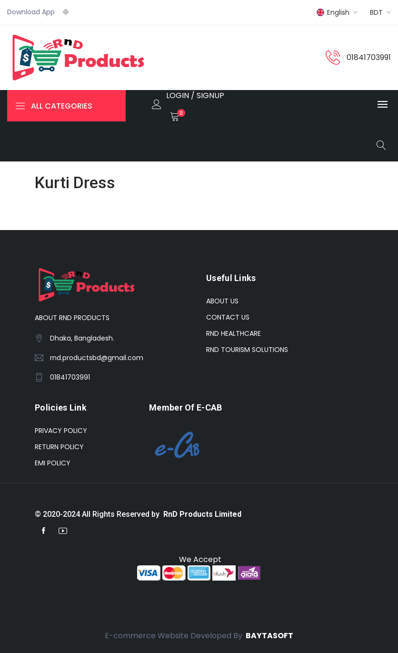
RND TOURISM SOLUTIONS (247, 349)
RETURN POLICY (59, 447)
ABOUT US (222, 301)
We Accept (199, 559)
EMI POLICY (52, 463)
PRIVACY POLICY (61, 430)
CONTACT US (227, 317)
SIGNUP (210, 95)
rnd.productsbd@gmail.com (96, 357)
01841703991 (369, 57)
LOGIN (177, 95)
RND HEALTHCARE (233, 333)
